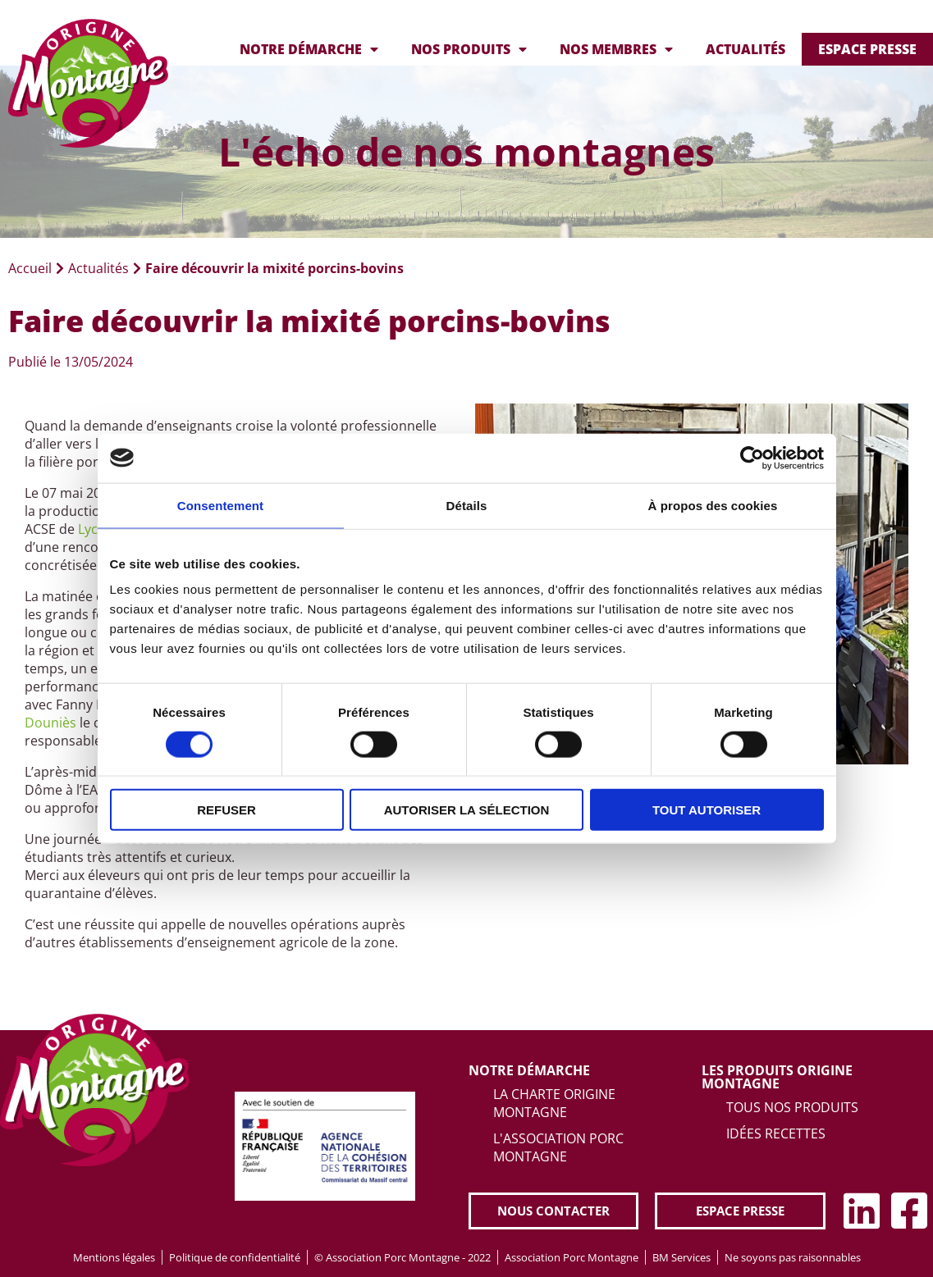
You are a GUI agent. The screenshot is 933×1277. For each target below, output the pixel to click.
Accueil (30, 268)
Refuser (226, 810)
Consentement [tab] (220, 505)
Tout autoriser (706, 810)
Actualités (745, 49)
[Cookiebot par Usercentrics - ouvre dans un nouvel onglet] (752, 457)
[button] (553, 1211)
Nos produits (469, 49)
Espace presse (867, 49)
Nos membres (616, 49)
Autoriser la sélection (467, 810)
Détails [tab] (466, 505)
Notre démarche (309, 49)
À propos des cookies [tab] (713, 505)
